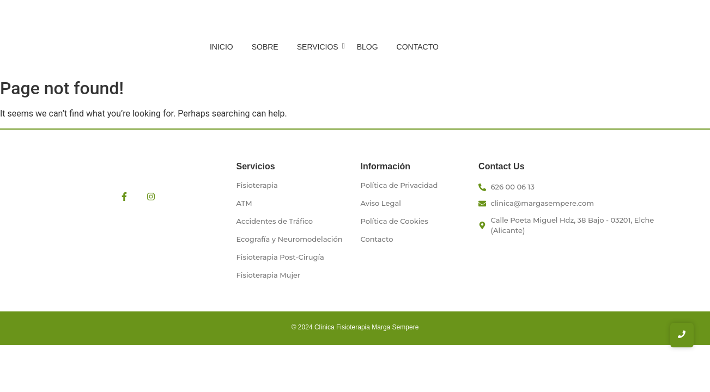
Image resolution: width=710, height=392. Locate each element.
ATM (244, 203)
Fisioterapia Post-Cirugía (280, 257)
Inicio (221, 46)
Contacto (418, 46)
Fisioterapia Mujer (268, 275)
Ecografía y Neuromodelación (289, 239)
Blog (367, 46)
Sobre (265, 46)
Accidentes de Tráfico (274, 221)
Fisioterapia (257, 185)
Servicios (319, 46)
